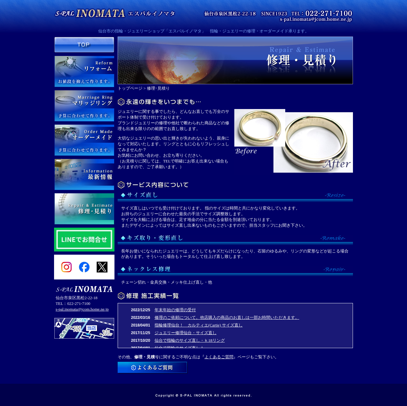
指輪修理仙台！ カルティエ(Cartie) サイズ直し (199, 325)
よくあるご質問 (218, 357)
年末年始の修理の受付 (175, 310)
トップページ (130, 88)
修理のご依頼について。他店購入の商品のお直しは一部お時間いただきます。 (227, 317)
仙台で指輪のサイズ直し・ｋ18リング (190, 340)
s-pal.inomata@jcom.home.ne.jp (82, 309)
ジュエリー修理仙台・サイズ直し (186, 333)
